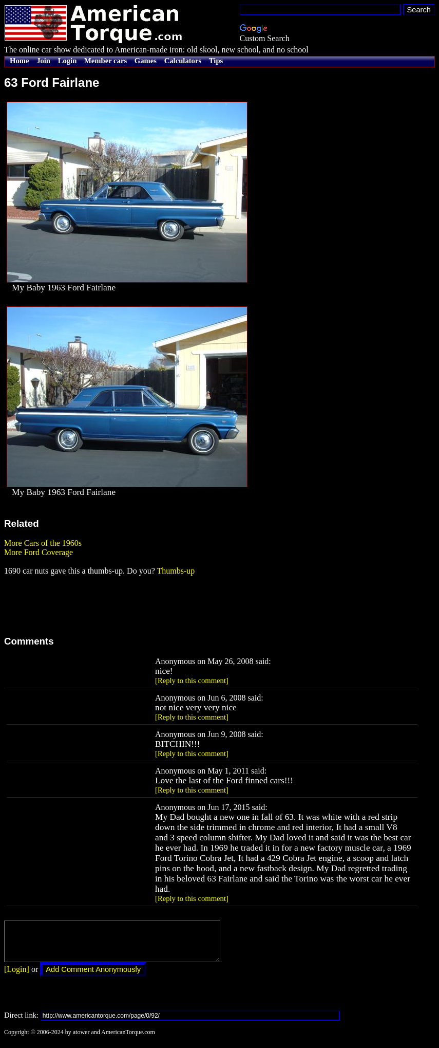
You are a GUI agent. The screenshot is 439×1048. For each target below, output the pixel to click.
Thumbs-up (176, 570)
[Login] (16, 976)
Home (19, 61)
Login (67, 61)
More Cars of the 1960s (43, 543)
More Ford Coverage (38, 552)
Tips (216, 61)
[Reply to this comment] (191, 680)
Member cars (105, 61)
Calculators (182, 61)
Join (43, 61)
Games (146, 61)
